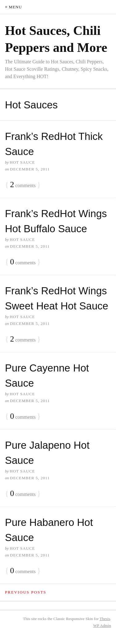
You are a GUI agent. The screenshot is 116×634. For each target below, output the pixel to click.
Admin (102, 625)
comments (23, 185)
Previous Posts (25, 592)
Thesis (105, 618)
